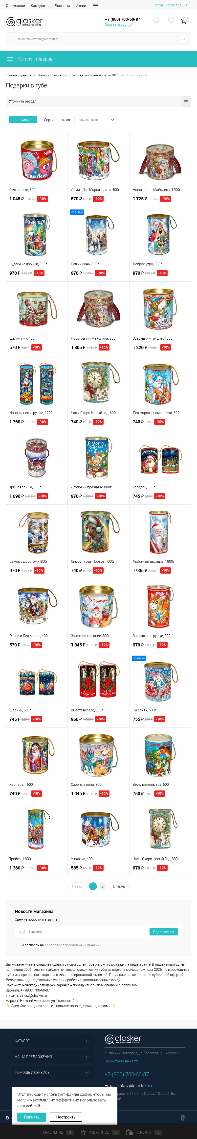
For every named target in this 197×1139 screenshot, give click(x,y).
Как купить (40, 6)
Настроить (66, 1117)
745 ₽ (149, 496)
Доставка (62, 6)
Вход (159, 5)
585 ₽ (87, 868)
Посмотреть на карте (121, 1061)
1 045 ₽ (28, 199)
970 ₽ (26, 273)
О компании (15, 6)
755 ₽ (149, 719)
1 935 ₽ (152, 570)
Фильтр (23, 120)
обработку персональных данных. (72, 945)
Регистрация (177, 5)
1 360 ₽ (28, 422)
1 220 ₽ (152, 347)
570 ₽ (87, 199)
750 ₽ (149, 793)
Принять (32, 1117)
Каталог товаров (29, 59)
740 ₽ (87, 422)
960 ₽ (88, 719)
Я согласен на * (62, 945)
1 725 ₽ (152, 199)
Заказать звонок (118, 24)
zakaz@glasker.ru (134, 1085)
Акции (81, 6)
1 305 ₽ (90, 347)
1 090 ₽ (28, 496)
